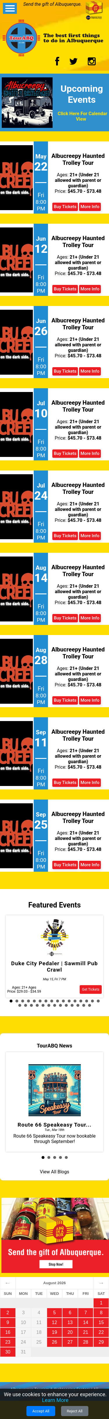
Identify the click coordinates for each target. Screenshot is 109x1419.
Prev (16, 958)
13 (80, 1001)
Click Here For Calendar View (82, 116)
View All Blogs (54, 1172)
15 (92, 1001)
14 (86, 1001)
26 (72, 1005)
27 (77, 1005)
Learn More (55, 1400)
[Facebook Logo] (57, 63)
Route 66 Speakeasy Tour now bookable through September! (54, 1101)
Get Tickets (90, 989)
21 (43, 1005)
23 (54, 1005)
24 (60, 1005)
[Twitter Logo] (73, 63)
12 (75, 1001)
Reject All (75, 1411)
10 (63, 1001)
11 (69, 1001)
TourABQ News (54, 1046)
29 (89, 1005)
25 (66, 1005)
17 (19, 1005)
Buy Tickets (65, 206)
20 (37, 1005)
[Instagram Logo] (91, 63)
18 (25, 1005)
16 (98, 1001)
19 (31, 1005)
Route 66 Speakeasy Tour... (54, 1125)
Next (93, 958)
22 (48, 1005)
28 (83, 1005)
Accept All (40, 1411)
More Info (90, 206)
